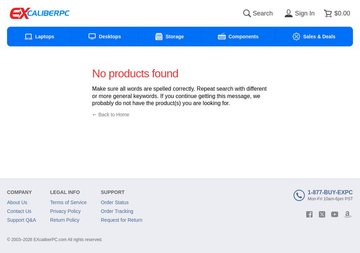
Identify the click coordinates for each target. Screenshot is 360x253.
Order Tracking (117, 211)
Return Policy (64, 220)
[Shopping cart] (336, 13)
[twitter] (322, 214)
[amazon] (347, 214)
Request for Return (121, 220)
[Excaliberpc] (40, 13)
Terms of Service (68, 202)
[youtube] (334, 214)
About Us (17, 202)
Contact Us (19, 211)
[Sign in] (298, 13)
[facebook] (309, 214)
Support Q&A (21, 220)
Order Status (115, 202)
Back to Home (113, 114)
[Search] (247, 13)
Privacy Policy (65, 211)
